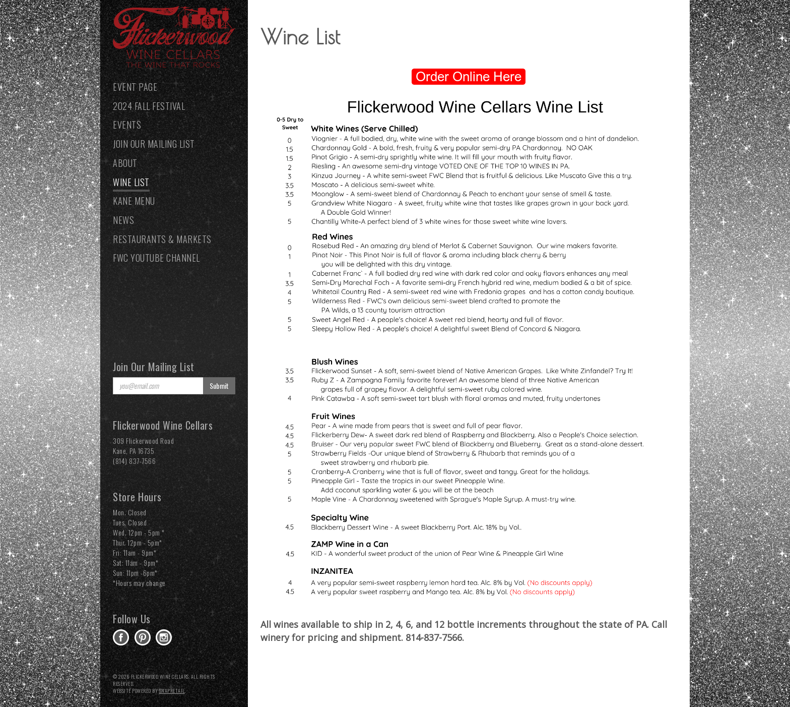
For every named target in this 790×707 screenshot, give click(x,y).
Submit (219, 385)
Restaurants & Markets (162, 239)
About (125, 162)
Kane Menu (134, 200)
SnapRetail (172, 690)
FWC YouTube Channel (156, 257)
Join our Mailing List (154, 143)
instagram (164, 637)
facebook (121, 637)
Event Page (135, 86)
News (123, 219)
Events (127, 124)
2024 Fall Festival (149, 105)
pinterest (143, 637)
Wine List (131, 182)
